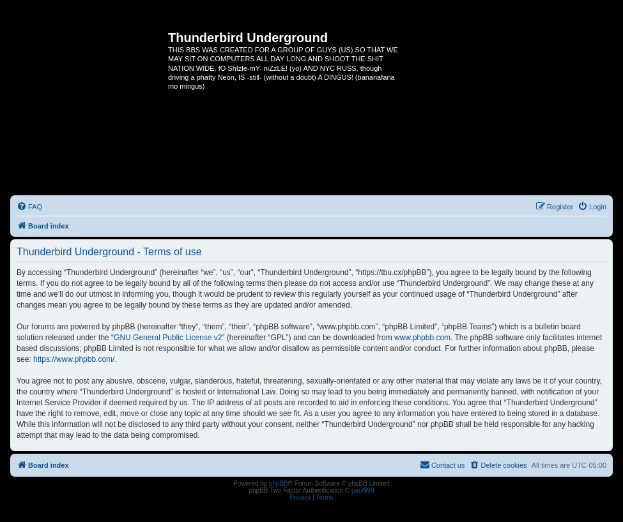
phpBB (278, 483)
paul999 (362, 490)
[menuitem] (29, 206)
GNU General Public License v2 (168, 337)
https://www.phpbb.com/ (73, 359)
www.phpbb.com (422, 337)
